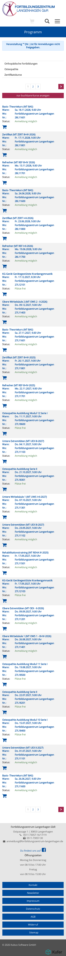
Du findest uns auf (33, 850)
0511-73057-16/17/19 (35, 834)
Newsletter (33, 893)
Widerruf (33, 924)
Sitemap (33, 932)
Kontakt (33, 885)
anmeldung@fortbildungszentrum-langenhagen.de (34, 841)
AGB (33, 916)
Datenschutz (33, 908)
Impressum (33, 900)
